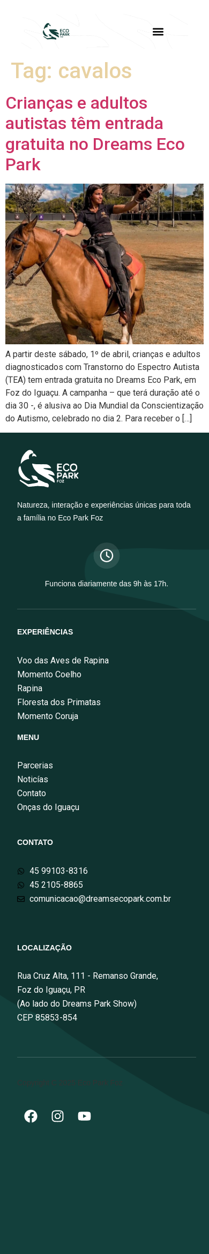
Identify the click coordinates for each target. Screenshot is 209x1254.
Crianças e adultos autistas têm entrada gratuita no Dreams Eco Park (95, 134)
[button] (158, 31)
